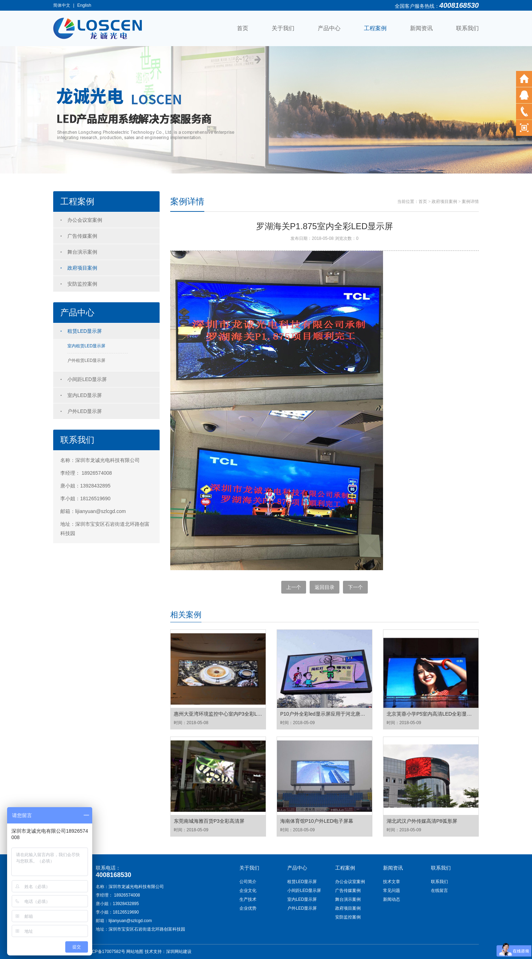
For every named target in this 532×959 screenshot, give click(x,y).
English (84, 5)
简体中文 (61, 5)
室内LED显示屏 (84, 395)
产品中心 (329, 28)
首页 (242, 28)
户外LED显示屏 (84, 411)
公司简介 (247, 881)
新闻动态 (391, 899)
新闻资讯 (421, 28)
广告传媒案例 (82, 236)
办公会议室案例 (84, 220)
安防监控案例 (82, 284)
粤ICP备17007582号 (106, 951)
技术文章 (391, 881)
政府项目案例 (82, 268)
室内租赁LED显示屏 (86, 345)
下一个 (355, 587)
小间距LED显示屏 (87, 379)
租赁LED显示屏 (84, 331)
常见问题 (391, 890)
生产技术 (247, 899)
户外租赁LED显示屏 (86, 360)
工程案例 (375, 28)
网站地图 (134, 951)
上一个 (293, 587)
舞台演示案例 (82, 252)
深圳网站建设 (179, 951)
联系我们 (467, 28)
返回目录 (324, 587)
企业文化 (247, 890)
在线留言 (439, 890)
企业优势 (247, 908)
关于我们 (283, 28)
